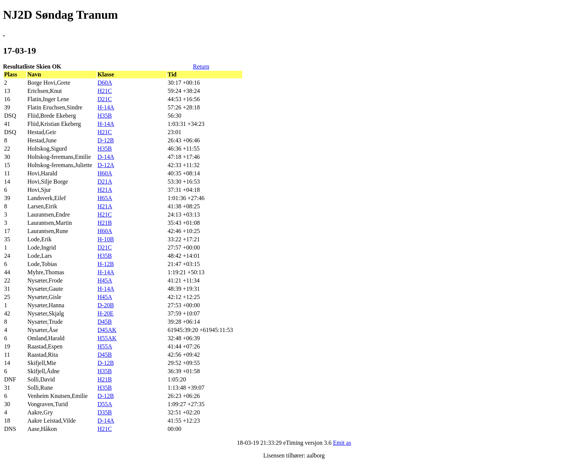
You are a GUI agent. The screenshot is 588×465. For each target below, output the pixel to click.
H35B (105, 115)
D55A (105, 404)
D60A (105, 82)
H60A (105, 173)
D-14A (106, 157)
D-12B (106, 140)
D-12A (106, 165)
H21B (105, 223)
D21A (105, 181)
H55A (105, 346)
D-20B (106, 305)
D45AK (107, 330)
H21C (105, 91)
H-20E (106, 313)
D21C (105, 99)
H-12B (106, 264)
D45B (105, 321)
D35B (105, 412)
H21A (105, 190)
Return (201, 66)
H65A (105, 198)
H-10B (106, 239)
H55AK (107, 338)
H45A (105, 280)
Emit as (342, 443)
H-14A (106, 107)
